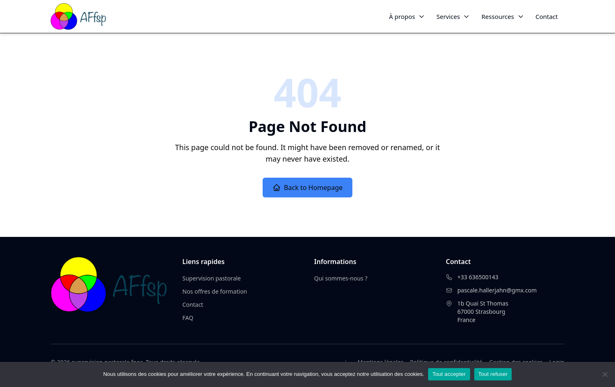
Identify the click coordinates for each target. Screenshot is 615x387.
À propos (407, 16)
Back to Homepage (308, 187)
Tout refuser (493, 374)
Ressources (502, 16)
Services (453, 16)
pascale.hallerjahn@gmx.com (497, 290)
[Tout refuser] (605, 374)
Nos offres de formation (214, 291)
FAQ (187, 318)
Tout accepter (449, 374)
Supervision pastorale (211, 278)
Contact (547, 16)
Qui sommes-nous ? (341, 278)
